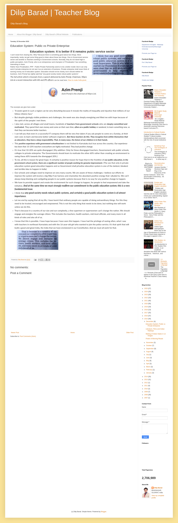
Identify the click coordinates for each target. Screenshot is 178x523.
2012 (146, 383)
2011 (146, 386)
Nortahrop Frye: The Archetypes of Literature (160, 148)
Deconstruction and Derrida (159, 164)
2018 (146, 310)
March (148, 367)
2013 (146, 379)
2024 (146, 291)
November (150, 342)
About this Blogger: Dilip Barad (29, 34)
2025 (146, 288)
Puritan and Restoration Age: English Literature (160, 184)
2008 (146, 395)
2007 (146, 398)
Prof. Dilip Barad (147, 62)
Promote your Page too (149, 53)
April (148, 364)
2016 (146, 316)
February (149, 370)
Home (10, 34)
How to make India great (77, 80)
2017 (146, 313)
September (150, 349)
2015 (146, 319)
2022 (146, 298)
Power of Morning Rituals (154, 339)
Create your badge (148, 80)
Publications (77, 34)
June (148, 358)
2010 (146, 389)
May (147, 361)
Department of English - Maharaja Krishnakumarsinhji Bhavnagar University (152, 47)
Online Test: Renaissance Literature (158, 223)
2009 (146, 392)
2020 (146, 304)
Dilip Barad (145, 75)
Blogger (103, 512)
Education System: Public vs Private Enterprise (155, 325)
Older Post (130, 332)
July (147, 354)
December (150, 321)
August (148, 352)
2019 (146, 307)
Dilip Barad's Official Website (56, 34)
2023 (146, 294)
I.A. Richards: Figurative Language (164, 262)
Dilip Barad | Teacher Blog (55, 12)
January (149, 373)
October (149, 345)
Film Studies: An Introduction (160, 241)
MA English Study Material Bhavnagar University (160, 114)
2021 (146, 301)
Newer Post (15, 332)
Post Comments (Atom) (28, 336)
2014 (146, 376)
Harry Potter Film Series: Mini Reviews (160, 203)
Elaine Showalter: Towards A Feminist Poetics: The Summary (160, 93)
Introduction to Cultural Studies (154, 132)
